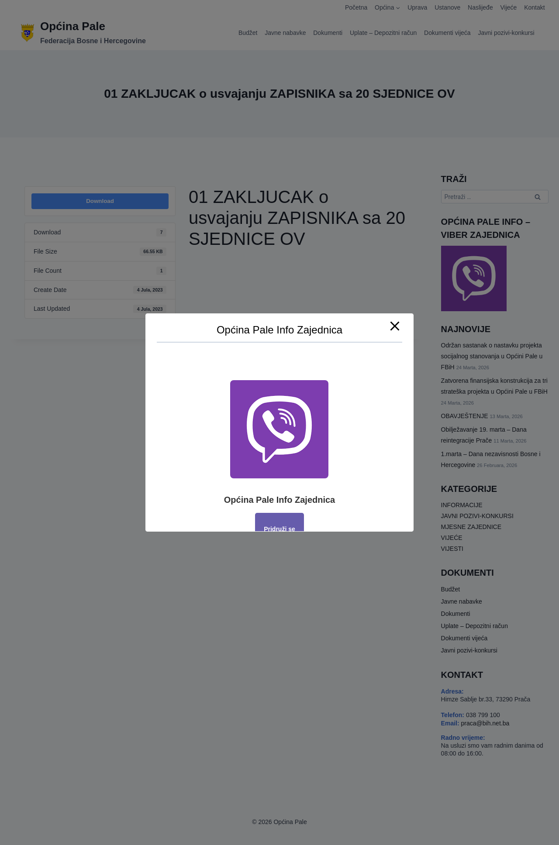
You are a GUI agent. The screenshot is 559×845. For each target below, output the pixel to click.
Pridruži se (279, 529)
